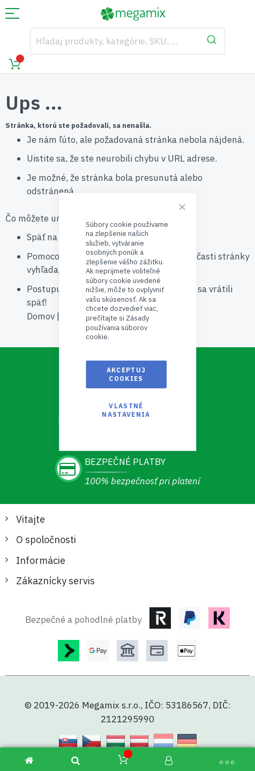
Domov (41, 316)
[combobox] (128, 41)
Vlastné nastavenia (126, 410)
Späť (36, 237)
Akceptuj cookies (126, 373)
